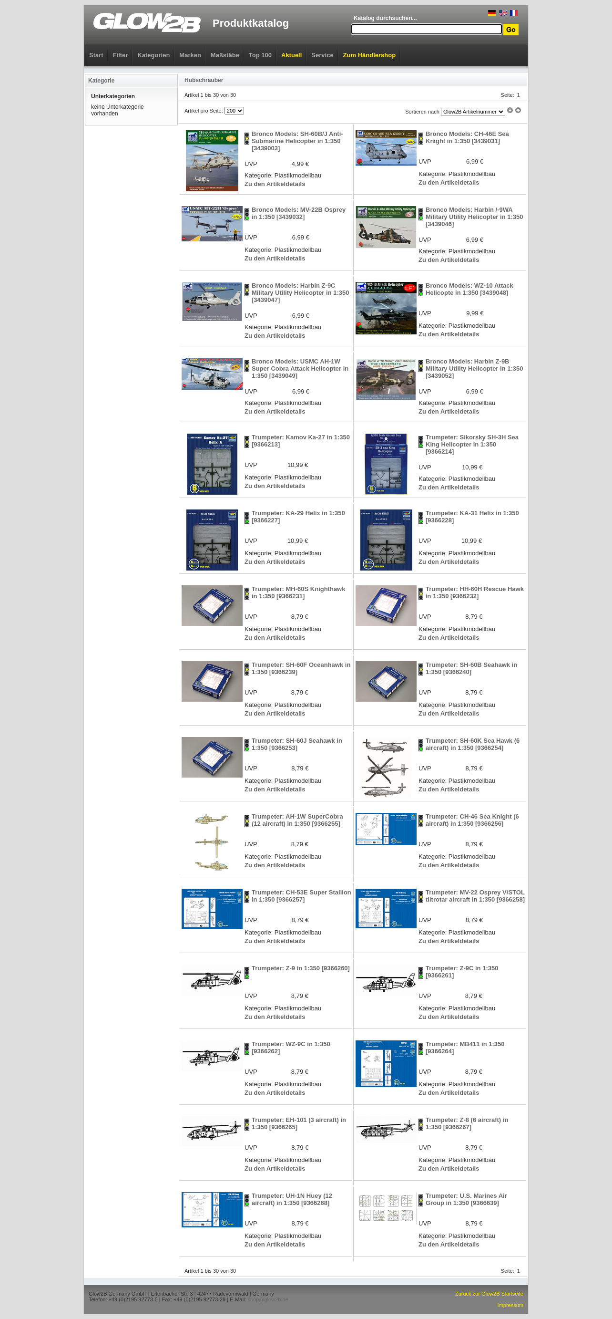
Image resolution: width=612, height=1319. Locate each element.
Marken (190, 55)
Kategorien (153, 55)
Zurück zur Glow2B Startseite (489, 1294)
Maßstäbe (225, 55)
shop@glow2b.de (267, 1299)
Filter (120, 55)
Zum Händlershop (369, 55)
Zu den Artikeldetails (275, 183)
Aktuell (291, 55)
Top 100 (260, 55)
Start (96, 55)
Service (322, 55)
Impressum (510, 1305)
